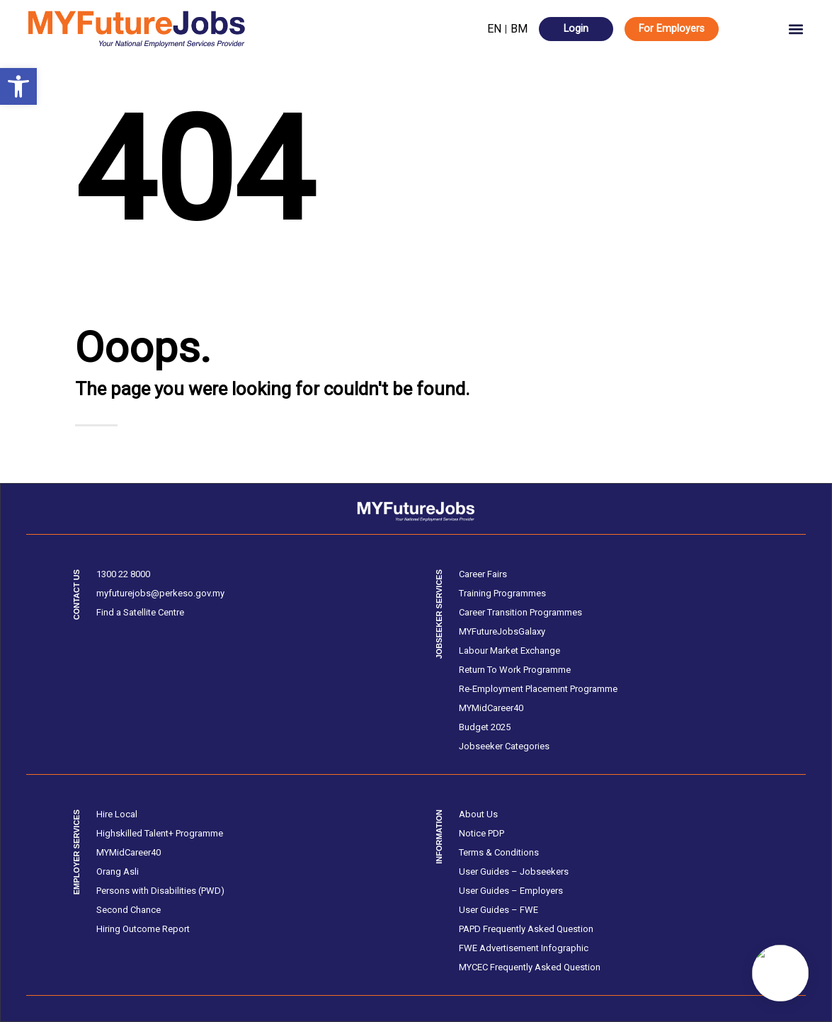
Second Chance (128, 909)
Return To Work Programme (515, 669)
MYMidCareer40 (491, 708)
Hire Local (116, 814)
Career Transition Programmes (520, 612)
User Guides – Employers (511, 890)
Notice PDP (481, 833)
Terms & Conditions (499, 852)
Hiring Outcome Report (143, 929)
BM (519, 28)
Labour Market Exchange (509, 650)
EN (494, 28)
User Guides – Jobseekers (514, 871)
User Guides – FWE (498, 909)
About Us (478, 814)
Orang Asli (117, 871)
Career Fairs (483, 574)
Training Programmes (502, 593)
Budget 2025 (485, 727)
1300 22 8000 (123, 574)
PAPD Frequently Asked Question (526, 929)
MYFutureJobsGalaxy (502, 631)
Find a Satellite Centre (140, 612)
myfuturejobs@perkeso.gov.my (160, 593)
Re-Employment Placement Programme (538, 688)
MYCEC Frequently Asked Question (529, 967)
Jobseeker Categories (504, 746)
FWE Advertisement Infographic (523, 948)
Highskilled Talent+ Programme (159, 833)
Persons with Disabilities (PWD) (160, 890)
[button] (18, 86)
